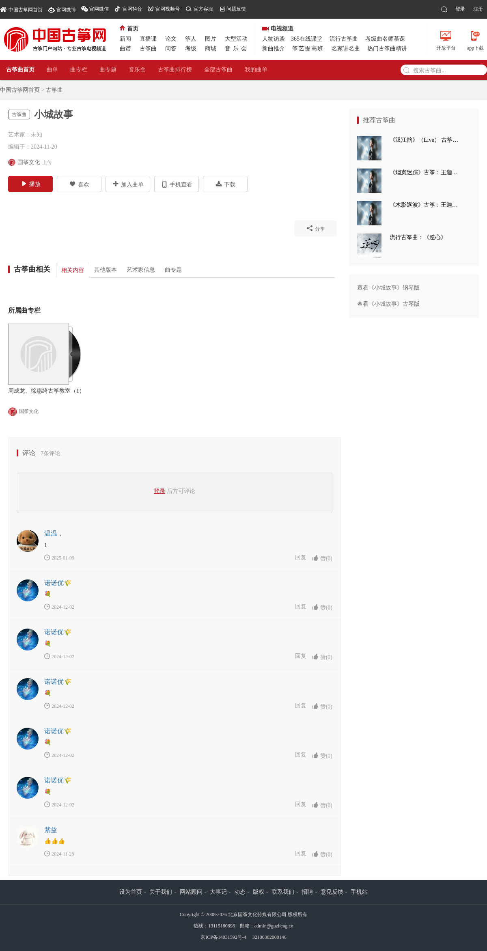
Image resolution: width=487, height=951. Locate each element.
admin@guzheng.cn (273, 926)
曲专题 (107, 70)
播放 (31, 183)
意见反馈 (332, 892)
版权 (258, 892)
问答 (171, 48)
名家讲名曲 (346, 48)
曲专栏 (78, 70)
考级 (190, 48)
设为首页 (130, 892)
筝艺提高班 (308, 48)
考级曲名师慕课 (385, 39)
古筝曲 (148, 48)
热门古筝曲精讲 (387, 48)
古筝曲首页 (20, 70)
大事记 (218, 892)
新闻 (125, 39)
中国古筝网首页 (21, 9)
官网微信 (99, 9)
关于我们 (160, 892)
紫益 (50, 829)
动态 (240, 892)
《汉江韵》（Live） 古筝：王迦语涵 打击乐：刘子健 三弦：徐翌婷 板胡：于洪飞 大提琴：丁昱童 (426, 140)
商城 (210, 48)
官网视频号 (167, 9)
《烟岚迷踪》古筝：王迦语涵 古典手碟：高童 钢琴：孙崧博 (426, 172)
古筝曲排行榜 (175, 70)
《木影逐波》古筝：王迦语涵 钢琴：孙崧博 (426, 205)
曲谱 (125, 48)
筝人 (190, 39)
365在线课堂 (306, 39)
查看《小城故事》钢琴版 (388, 288)
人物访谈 (273, 39)
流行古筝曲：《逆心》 (418, 237)
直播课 (148, 39)
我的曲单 (256, 70)
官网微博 (66, 10)
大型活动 (236, 39)
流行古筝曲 (344, 39)
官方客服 (203, 9)
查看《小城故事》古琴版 (388, 304)
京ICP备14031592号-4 (223, 937)
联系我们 (283, 892)
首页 (129, 29)
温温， (54, 533)
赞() (322, 558)
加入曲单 (128, 184)
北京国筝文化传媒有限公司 (257, 914)
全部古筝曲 (218, 70)
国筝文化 (23, 411)
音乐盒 (137, 70)
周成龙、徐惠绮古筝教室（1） (46, 391)
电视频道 (277, 29)
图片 (210, 39)
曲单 (52, 70)
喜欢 (79, 184)
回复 (300, 557)
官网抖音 (132, 9)
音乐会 (237, 48)
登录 (460, 9)
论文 (171, 39)
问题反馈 (236, 9)
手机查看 (176, 184)
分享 (315, 228)
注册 (478, 9)
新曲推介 (273, 48)
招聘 (307, 892)
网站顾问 (191, 892)
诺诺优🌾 (58, 582)
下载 (225, 184)
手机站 (359, 892)
